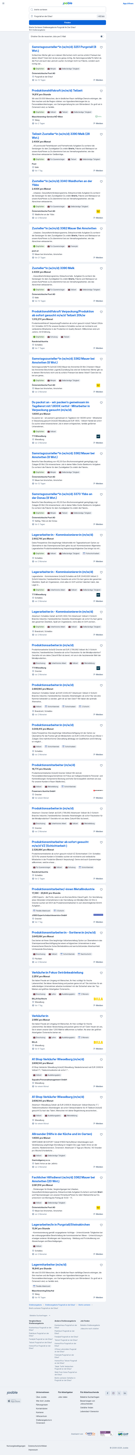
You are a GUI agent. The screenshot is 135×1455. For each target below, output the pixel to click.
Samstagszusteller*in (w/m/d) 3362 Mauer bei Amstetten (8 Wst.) (63, 360)
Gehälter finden (86, 1407)
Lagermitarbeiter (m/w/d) (49, 1264)
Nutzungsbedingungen (16, 1446)
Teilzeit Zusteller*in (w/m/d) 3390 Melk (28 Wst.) (61, 135)
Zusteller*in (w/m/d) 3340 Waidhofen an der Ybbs (62, 183)
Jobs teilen (62, 1397)
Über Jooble (41, 1397)
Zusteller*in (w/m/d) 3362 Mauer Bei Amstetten (64, 228)
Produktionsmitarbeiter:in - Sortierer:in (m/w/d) (64, 932)
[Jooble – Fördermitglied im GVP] (123, 1434)
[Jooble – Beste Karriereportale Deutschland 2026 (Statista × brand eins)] (106, 1434)
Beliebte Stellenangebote (90, 1325)
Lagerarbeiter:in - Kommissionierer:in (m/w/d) (62, 534)
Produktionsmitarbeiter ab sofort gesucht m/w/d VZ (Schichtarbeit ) (60, 843)
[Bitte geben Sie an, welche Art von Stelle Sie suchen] (67, 9)
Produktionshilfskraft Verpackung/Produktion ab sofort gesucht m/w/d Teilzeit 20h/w (63, 313)
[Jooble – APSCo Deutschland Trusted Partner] (90, 1434)
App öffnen (128, 3)
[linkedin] (124, 1393)
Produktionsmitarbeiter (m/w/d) (53, 765)
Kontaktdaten (41, 1408)
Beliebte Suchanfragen (40, 1315)
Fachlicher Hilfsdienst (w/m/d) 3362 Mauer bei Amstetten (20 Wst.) (63, 1179)
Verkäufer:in (40, 1016)
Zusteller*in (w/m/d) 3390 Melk (53, 268)
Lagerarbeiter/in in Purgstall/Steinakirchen (61, 1224)
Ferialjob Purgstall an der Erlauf (41, 1339)
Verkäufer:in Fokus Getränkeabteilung (57, 972)
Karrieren (40, 1412)
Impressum (33, 1450)
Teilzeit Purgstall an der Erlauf (40, 1342)
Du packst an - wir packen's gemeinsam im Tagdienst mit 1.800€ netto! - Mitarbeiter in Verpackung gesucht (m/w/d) (61, 406)
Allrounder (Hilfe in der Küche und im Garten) (62, 1134)
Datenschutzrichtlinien (37, 1446)
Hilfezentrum (41, 1416)
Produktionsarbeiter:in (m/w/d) (53, 645)
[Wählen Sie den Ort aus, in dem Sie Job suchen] (67, 16)
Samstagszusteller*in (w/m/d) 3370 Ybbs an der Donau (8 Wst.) (62, 496)
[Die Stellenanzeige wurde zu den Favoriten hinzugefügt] (101, 47)
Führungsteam (42, 1404)
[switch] (102, 36)
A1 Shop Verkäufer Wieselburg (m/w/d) (58, 1059)
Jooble (125, 1448)
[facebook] (107, 1393)
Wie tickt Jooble (43, 1401)
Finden (67, 22)
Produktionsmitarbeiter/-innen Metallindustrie (63, 889)
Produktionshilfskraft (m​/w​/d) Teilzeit (57, 90)
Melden (98, 80)
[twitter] (119, 1393)
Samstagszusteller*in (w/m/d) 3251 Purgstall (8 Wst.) (64, 48)
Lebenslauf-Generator (89, 1411)
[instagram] (113, 1393)
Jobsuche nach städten (89, 1329)
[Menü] (3, 3)
